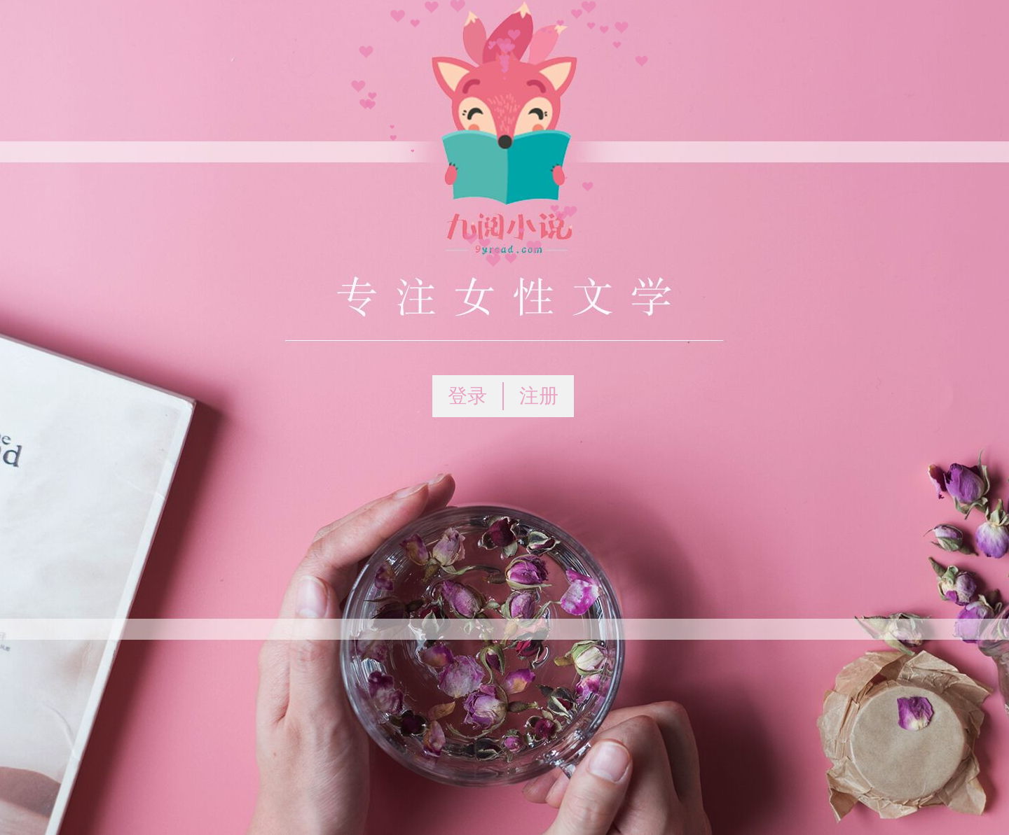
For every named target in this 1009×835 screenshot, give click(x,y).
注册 (538, 396)
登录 (467, 396)
